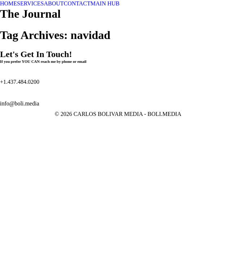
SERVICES (30, 3)
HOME (8, 3)
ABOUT (54, 3)
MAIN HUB (105, 3)
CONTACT (77, 3)
